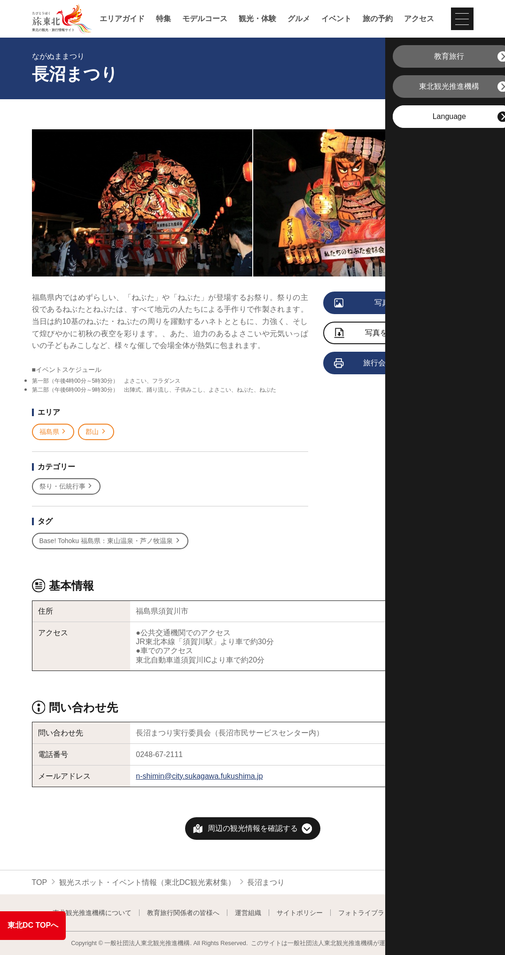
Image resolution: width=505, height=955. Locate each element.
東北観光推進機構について (92, 912)
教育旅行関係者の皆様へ (183, 912)
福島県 (53, 432)
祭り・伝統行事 (66, 486)
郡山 (96, 432)
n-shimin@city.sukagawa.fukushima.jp (199, 776)
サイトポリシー (300, 912)
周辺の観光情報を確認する (253, 828)
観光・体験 (257, 19)
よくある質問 (432, 912)
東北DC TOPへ (33, 925)
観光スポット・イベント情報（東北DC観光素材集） (147, 882)
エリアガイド (122, 19)
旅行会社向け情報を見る (390, 363)
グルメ (298, 19)
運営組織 (248, 912)
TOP (39, 882)
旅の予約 (378, 19)
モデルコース (204, 19)
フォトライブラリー (367, 912)
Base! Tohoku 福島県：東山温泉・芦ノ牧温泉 (110, 541)
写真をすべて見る (385, 303)
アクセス (419, 19)
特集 (163, 19)
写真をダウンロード (384, 334)
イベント (336, 19)
